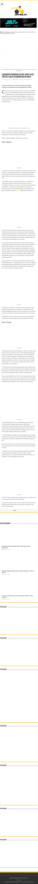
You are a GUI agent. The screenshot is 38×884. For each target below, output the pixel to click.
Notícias (21, 79)
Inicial (2, 32)
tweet (14, 82)
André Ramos (25, 878)
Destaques (7, 32)
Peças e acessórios (28, 79)
